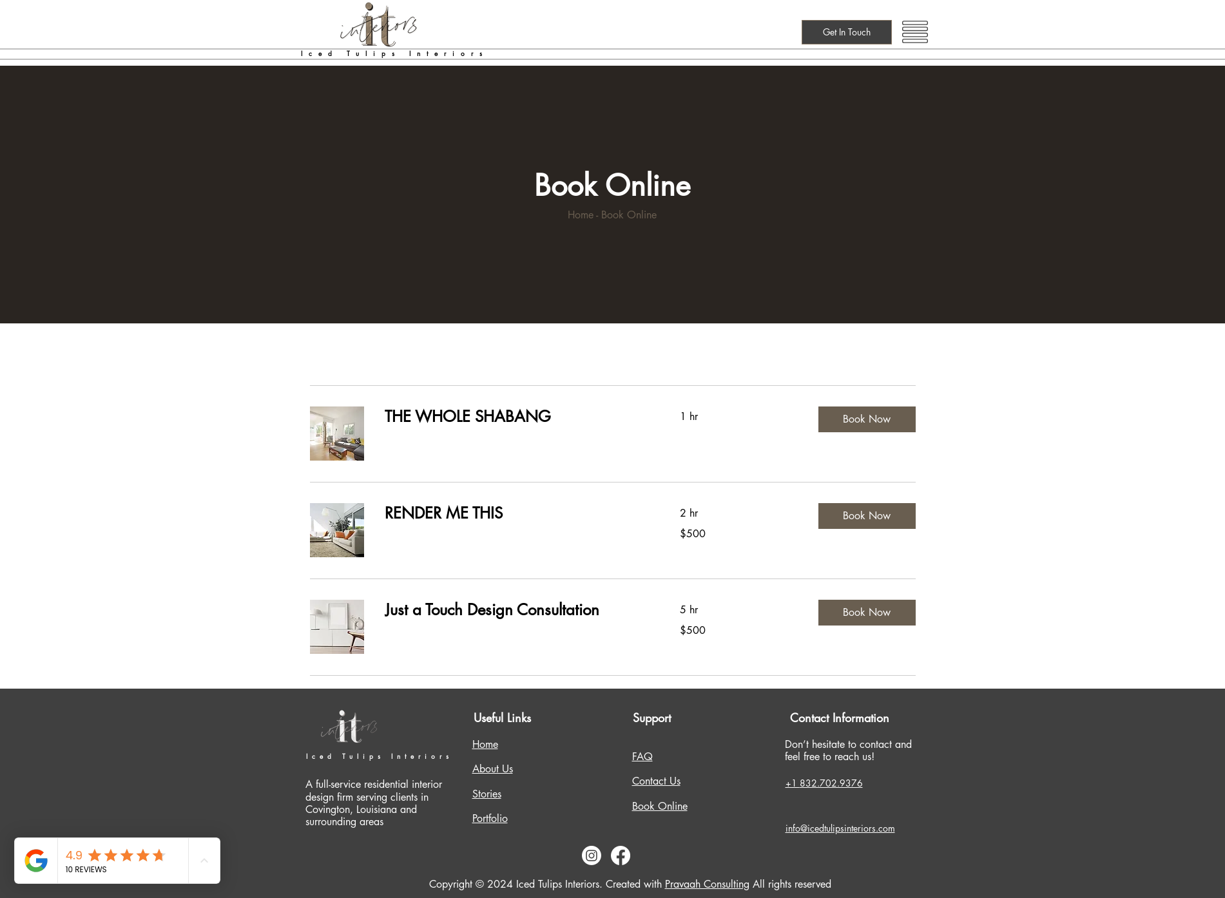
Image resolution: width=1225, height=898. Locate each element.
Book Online (660, 806)
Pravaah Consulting (707, 884)
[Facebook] (620, 855)
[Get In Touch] (847, 32)
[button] (915, 32)
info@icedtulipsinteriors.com (840, 828)
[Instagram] (591, 855)
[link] (517, 416)
